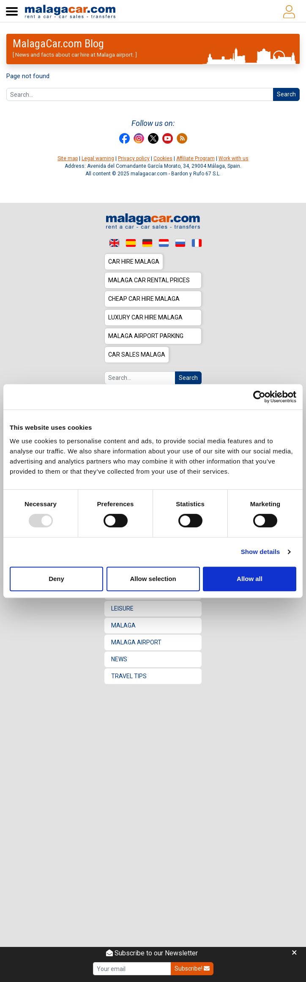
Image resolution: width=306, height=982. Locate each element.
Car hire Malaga (133, 261)
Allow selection (153, 578)
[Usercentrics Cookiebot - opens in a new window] (259, 396)
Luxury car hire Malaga (145, 317)
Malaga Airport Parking (145, 336)
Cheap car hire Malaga (144, 298)
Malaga (123, 625)
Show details (260, 551)
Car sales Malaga (136, 354)
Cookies (162, 158)
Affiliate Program (195, 158)
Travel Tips (129, 676)
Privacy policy (134, 158)
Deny (56, 578)
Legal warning (98, 158)
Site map (67, 158)
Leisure (122, 608)
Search (286, 94)
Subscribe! (192, 968)
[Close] (294, 953)
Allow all (249, 578)
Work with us (234, 158)
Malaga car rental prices (149, 280)
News (119, 659)
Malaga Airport (136, 642)
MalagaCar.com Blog (58, 43)
